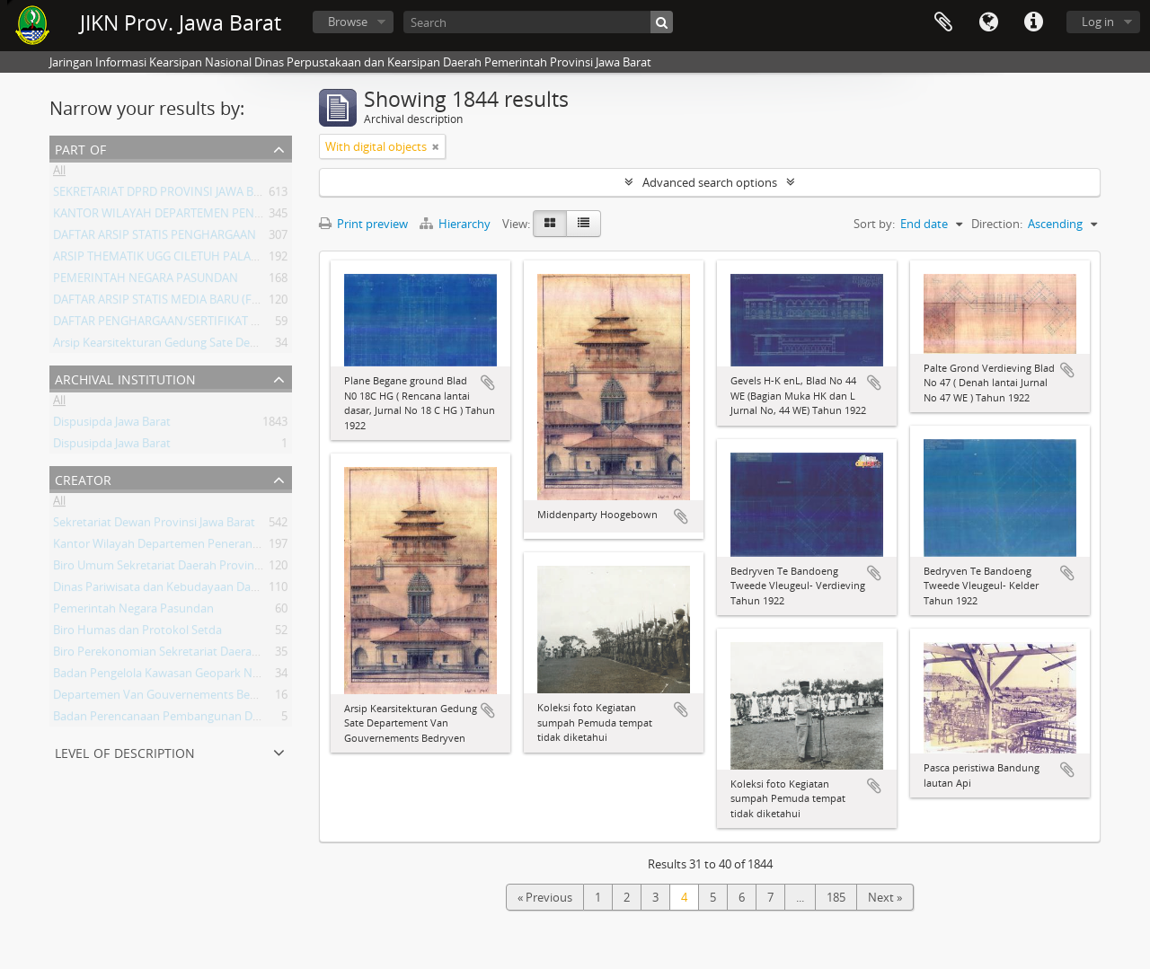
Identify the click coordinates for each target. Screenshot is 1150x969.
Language (988, 22)
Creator (83, 478)
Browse (347, 21)
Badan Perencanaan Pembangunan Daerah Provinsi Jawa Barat (220, 719)
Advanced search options (709, 182)
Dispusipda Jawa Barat (112, 425)
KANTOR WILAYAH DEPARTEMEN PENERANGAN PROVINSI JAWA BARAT (242, 216)
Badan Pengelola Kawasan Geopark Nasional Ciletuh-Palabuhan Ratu (236, 676)
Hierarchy (456, 224)
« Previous (545, 897)
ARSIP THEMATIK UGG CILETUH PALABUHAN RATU (188, 259)
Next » (885, 897)
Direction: (996, 224)
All (59, 173)
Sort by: (874, 224)
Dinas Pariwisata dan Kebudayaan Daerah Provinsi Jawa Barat (216, 590)
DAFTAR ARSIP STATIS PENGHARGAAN (154, 238)
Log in (1098, 21)
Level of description (125, 751)
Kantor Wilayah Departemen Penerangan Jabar (177, 547)
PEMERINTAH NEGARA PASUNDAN (145, 281)
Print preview (363, 224)
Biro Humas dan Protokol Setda (137, 633)
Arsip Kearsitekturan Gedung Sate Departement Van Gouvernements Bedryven (263, 346)
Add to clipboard (488, 383)
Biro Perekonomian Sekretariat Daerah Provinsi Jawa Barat (208, 655)
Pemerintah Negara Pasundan (133, 611)
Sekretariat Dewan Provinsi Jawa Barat (154, 525)
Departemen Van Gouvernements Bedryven (170, 698)
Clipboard (943, 22)
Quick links (1033, 22)
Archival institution (125, 378)
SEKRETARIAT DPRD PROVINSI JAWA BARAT (167, 195)
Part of (80, 148)
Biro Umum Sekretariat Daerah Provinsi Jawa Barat (187, 568)
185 (836, 897)
